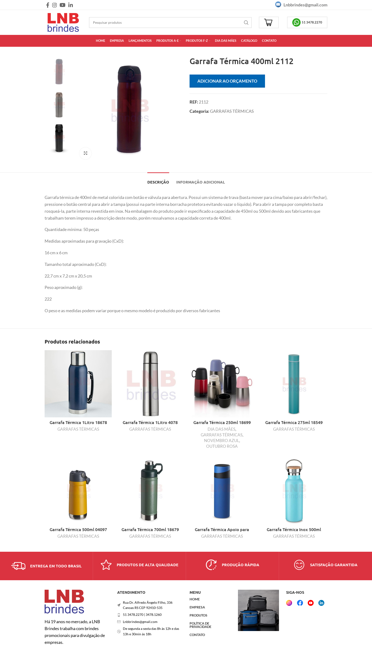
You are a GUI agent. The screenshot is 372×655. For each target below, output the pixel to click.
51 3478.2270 (307, 22)
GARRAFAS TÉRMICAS (232, 111)
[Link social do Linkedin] (70, 5)
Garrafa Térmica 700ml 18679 (150, 529)
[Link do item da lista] (150, 614)
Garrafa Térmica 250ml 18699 (222, 422)
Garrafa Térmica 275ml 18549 (294, 422)
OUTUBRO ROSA (222, 446)
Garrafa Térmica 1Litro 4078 (150, 422)
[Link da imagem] (64, 601)
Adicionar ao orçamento (227, 81)
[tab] (158, 179)
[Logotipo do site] (63, 21)
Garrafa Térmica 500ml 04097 (78, 529)
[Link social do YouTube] (62, 5)
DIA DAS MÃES (221, 429)
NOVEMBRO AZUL (221, 440)
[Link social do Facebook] (48, 5)
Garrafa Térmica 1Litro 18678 (78, 422)
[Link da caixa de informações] (46, 566)
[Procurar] (170, 22)
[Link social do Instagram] (54, 5)
